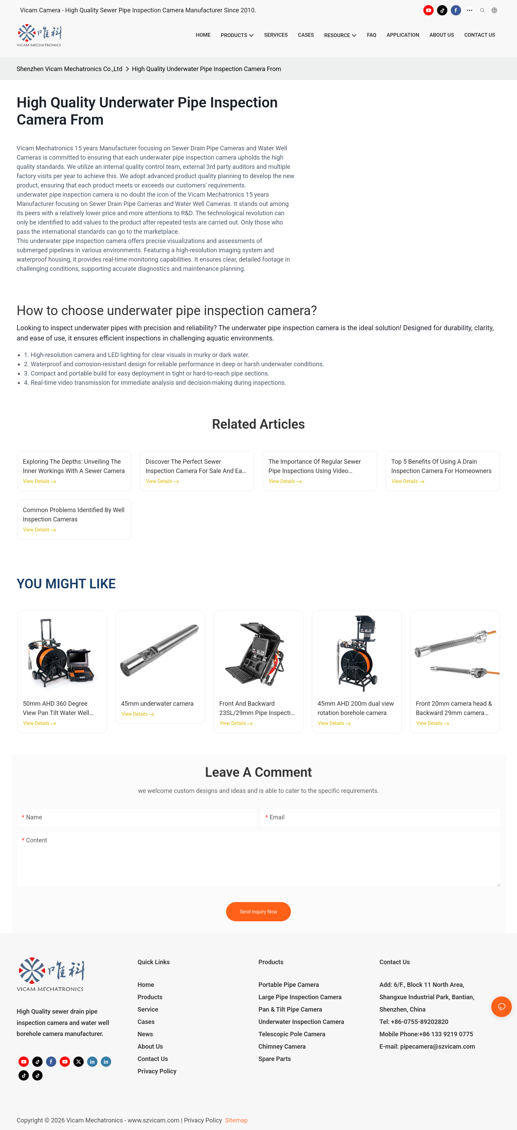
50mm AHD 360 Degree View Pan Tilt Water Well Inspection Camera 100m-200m (58, 708)
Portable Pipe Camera (289, 984)
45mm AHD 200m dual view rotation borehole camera (356, 708)
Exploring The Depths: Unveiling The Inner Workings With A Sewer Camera (74, 466)
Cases (146, 1021)
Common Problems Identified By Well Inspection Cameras (74, 514)
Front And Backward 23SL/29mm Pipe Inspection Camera (258, 708)
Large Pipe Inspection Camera (300, 997)
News (145, 1034)
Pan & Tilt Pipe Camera (290, 1009)
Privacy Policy (157, 1071)
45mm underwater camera (157, 703)
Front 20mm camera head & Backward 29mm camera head (454, 708)
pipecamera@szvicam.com (437, 1046)
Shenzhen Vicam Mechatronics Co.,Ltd (69, 68)
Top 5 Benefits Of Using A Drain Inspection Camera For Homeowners (441, 466)
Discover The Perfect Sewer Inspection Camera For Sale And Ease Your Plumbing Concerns (197, 466)
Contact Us (153, 1058)
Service (148, 1009)
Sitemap (235, 1120)
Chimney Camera (282, 1046)
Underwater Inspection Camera (301, 1021)
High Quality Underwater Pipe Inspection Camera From (206, 68)
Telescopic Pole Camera (292, 1034)
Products (150, 997)
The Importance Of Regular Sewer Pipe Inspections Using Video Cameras (315, 466)
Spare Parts (275, 1058)
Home (146, 984)
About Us (150, 1046)
